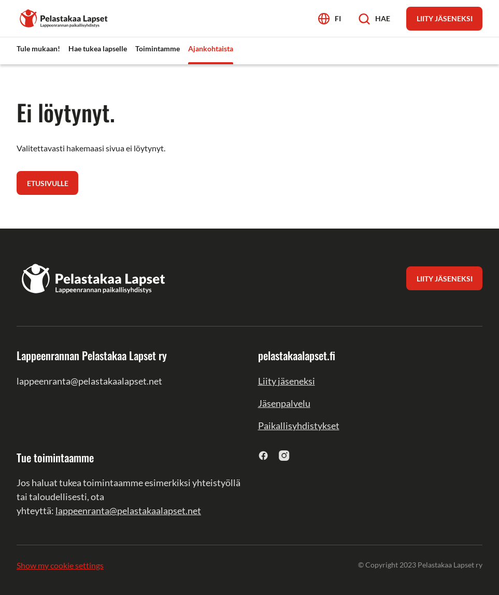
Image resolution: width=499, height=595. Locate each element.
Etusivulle (47, 183)
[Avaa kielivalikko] (329, 18)
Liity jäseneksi (286, 381)
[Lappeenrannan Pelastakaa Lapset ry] (64, 17)
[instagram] (284, 455)
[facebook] (263, 455)
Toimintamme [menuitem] (157, 48)
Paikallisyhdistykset (298, 425)
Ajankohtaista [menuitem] (210, 48)
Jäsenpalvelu (284, 403)
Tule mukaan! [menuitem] (38, 48)
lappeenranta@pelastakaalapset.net (128, 510)
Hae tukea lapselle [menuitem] (97, 48)
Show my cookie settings (60, 565)
